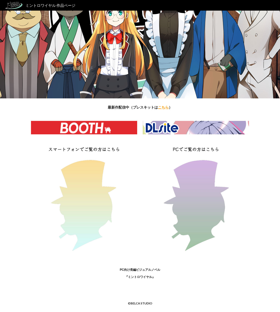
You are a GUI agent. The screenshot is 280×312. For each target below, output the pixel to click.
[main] (140, 107)
